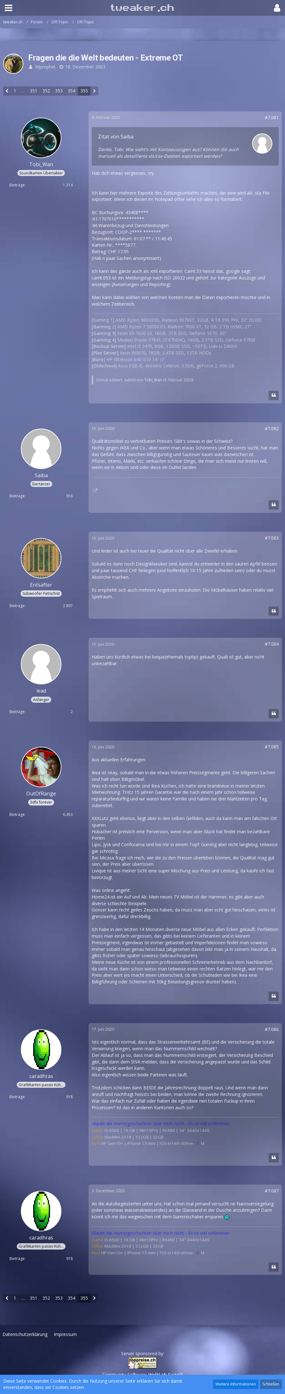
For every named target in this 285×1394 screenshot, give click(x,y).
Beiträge (17, 185)
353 (59, 91)
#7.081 (272, 117)
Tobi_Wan (153, 380)
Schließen (271, 1384)
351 (33, 91)
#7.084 (272, 644)
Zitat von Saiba (115, 136)
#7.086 (272, 1029)
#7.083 (272, 538)
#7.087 (272, 1191)
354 (71, 91)
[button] (8, 8)
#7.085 (272, 747)
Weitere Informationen (235, 1384)
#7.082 (272, 428)
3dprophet (45, 67)
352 (46, 91)
